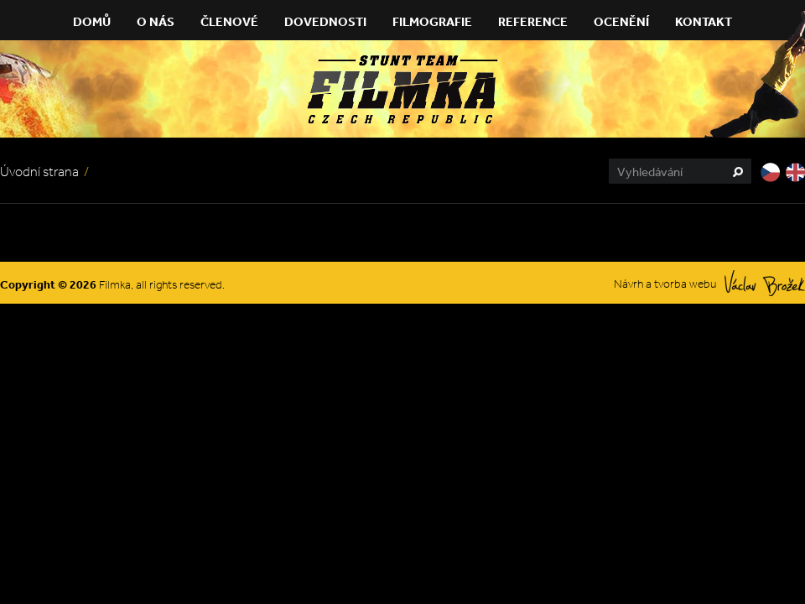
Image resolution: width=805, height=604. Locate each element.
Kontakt (703, 21)
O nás (155, 21)
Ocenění (621, 21)
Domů (92, 21)
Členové (229, 21)
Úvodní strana (39, 172)
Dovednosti (325, 21)
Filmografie (432, 21)
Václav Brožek (764, 283)
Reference (533, 21)
